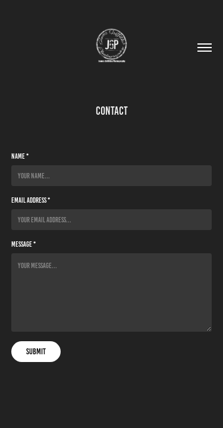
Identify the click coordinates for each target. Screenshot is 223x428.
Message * (23, 244)
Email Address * (30, 200)
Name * (20, 156)
